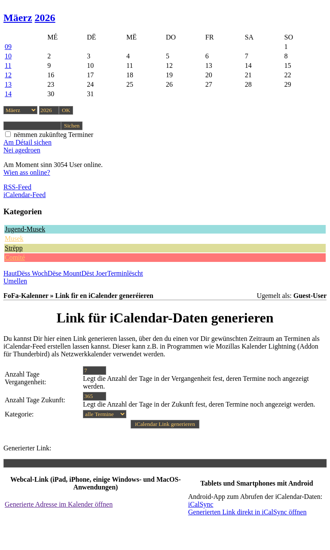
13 (8, 84)
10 (8, 56)
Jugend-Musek (25, 229)
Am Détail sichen (27, 142)
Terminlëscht (125, 273)
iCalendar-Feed (24, 194)
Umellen (15, 281)
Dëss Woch (32, 273)
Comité (15, 257)
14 (8, 93)
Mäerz (17, 17)
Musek (14, 238)
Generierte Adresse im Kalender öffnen (59, 504)
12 (8, 75)
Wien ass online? (26, 172)
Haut (10, 273)
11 (8, 65)
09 (8, 46)
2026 (45, 17)
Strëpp (14, 248)
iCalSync (201, 504)
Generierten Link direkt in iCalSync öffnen (247, 512)
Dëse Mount (65, 273)
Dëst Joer (94, 273)
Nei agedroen (21, 150)
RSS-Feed (17, 187)
